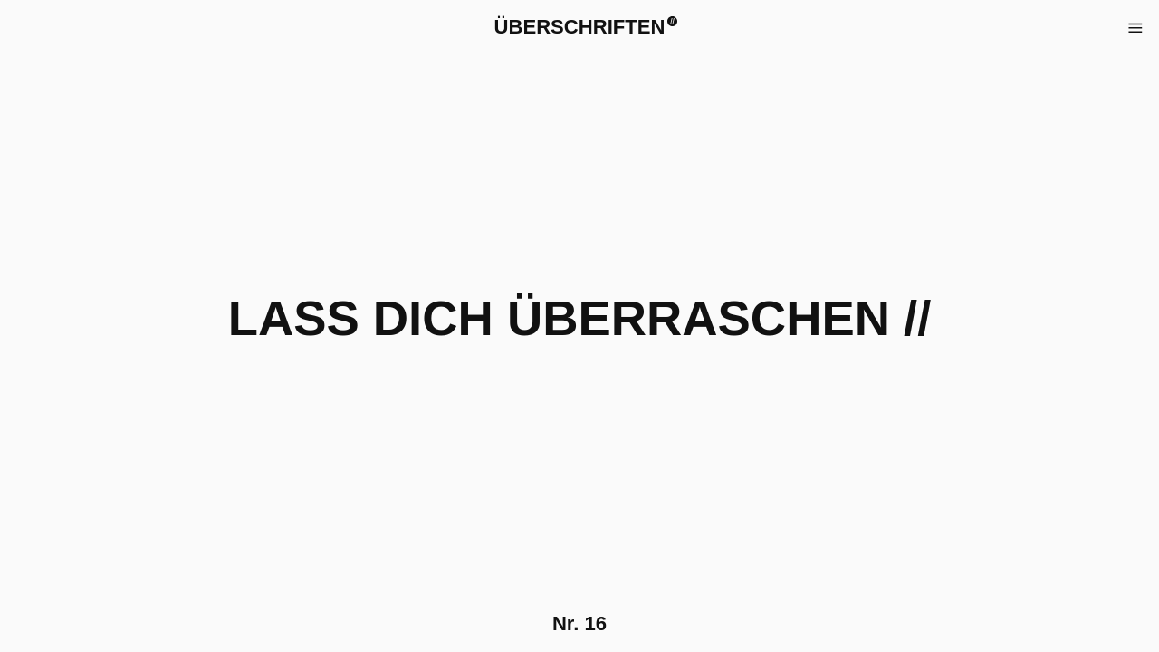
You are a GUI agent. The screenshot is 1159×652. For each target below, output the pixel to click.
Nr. (579, 623)
